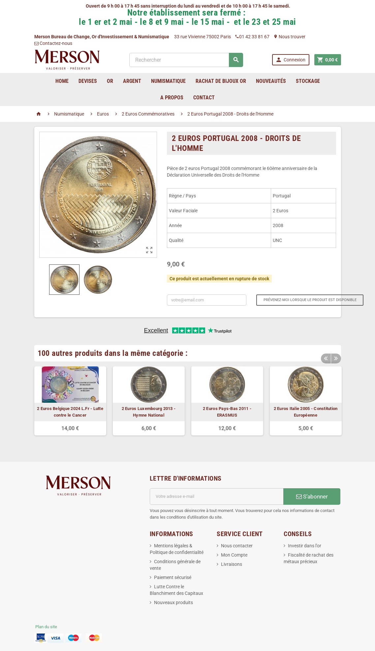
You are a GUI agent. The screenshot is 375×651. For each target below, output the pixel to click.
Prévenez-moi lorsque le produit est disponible (310, 300)
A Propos (171, 97)
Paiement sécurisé (172, 577)
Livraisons (231, 564)
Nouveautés (271, 81)
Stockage (308, 81)
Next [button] (336, 358)
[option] (70, 400)
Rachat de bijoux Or (221, 81)
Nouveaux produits (173, 602)
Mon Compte (234, 555)
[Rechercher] (186, 60)
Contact (204, 97)
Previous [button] (326, 358)
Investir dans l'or (304, 545)
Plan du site (46, 626)
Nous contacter (237, 545)
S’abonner (312, 496)
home (62, 81)
